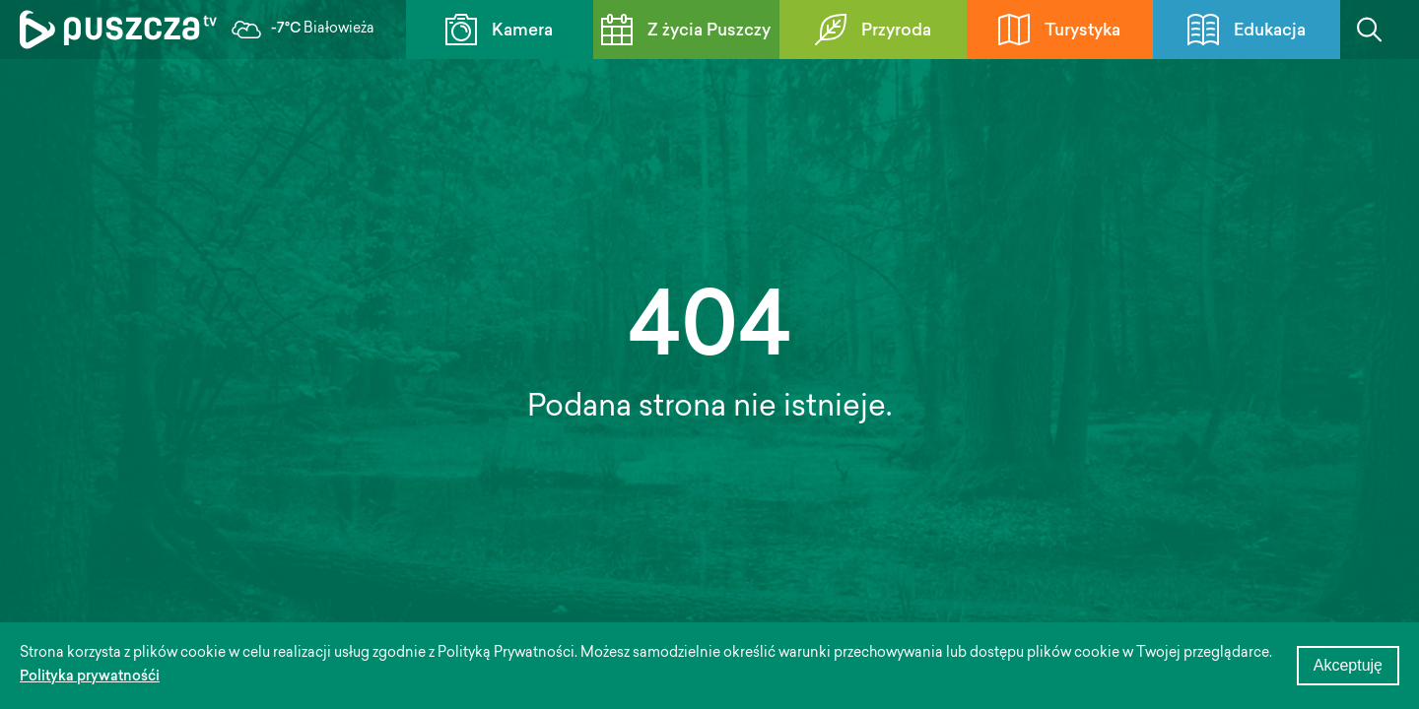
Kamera (499, 29)
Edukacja (1246, 29)
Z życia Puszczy (686, 29)
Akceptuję (1348, 665)
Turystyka (1059, 29)
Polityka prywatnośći (90, 677)
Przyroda (873, 29)
